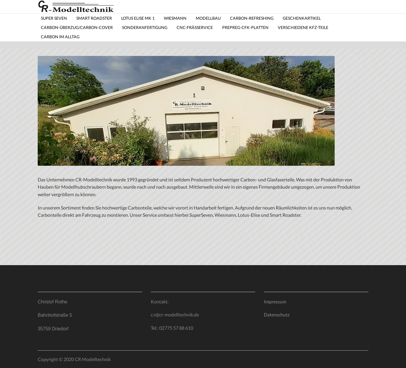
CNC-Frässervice (195, 27)
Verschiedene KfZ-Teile (303, 27)
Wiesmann (175, 18)
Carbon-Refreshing (251, 18)
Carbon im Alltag (60, 36)
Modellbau (208, 18)
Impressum (275, 301)
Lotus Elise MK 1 (138, 18)
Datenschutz (276, 314)
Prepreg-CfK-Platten (245, 27)
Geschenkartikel (302, 18)
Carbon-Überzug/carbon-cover (77, 27)
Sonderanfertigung (144, 27)
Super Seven (54, 18)
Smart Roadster (94, 18)
